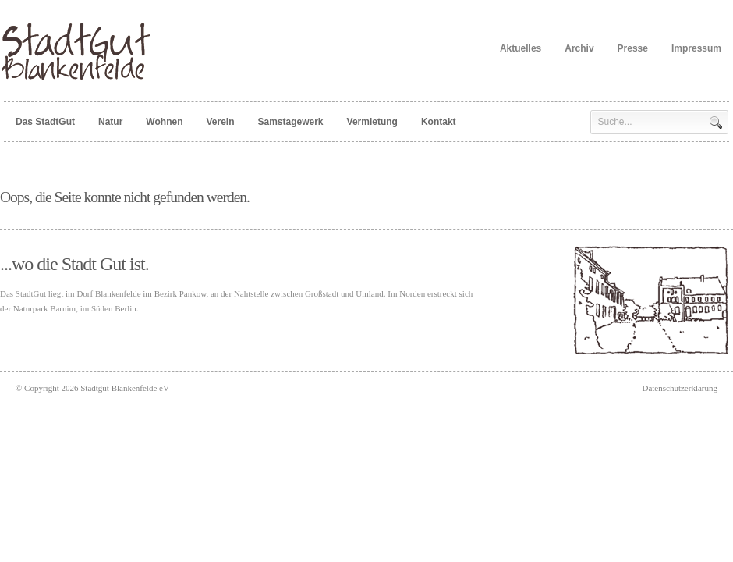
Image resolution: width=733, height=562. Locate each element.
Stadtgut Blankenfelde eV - (80, 50)
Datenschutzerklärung (679, 388)
